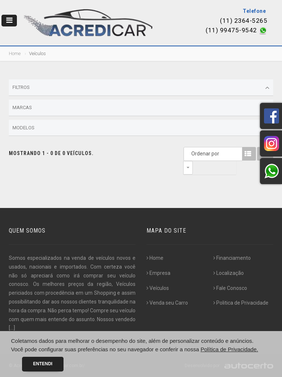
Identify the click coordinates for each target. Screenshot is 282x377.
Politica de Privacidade (240, 303)
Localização (228, 273)
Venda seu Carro (167, 303)
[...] (12, 328)
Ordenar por (190, 154)
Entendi (43, 363)
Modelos (141, 128)
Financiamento (232, 258)
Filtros (141, 88)
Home (15, 53)
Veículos (158, 288)
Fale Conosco (230, 288)
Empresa (158, 273)
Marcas (141, 108)
